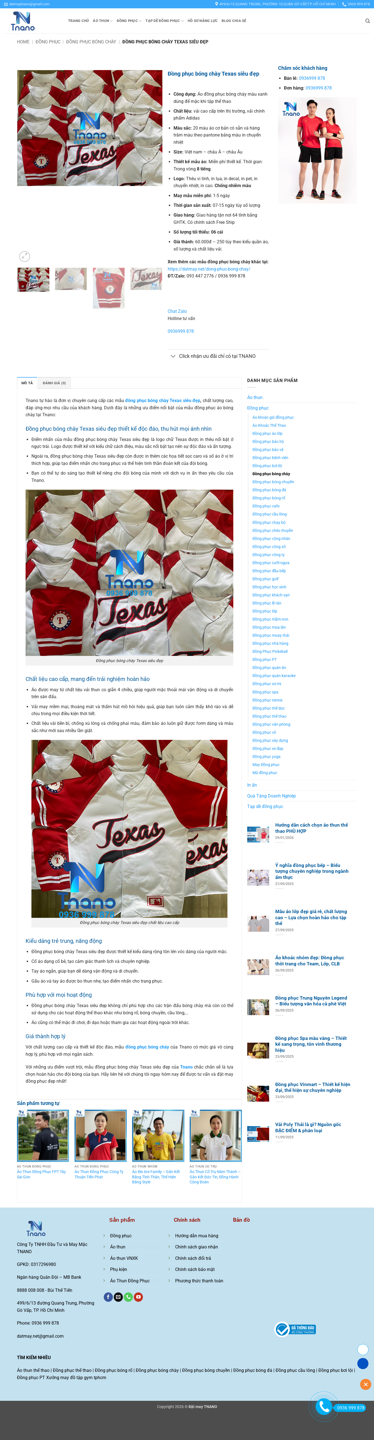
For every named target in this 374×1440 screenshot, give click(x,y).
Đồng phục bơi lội (267, 466)
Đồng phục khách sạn (271, 595)
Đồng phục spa (265, 692)
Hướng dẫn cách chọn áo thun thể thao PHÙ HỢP (311, 828)
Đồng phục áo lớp (267, 433)
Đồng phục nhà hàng (270, 643)
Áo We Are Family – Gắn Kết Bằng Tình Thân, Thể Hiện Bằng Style (156, 1176)
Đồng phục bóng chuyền (273, 482)
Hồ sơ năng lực (203, 21)
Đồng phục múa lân (269, 627)
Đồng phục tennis (267, 700)
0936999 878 (181, 331)
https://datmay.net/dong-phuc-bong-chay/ (209, 269)
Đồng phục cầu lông (269, 514)
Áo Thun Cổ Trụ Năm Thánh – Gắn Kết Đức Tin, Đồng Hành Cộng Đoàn (215, 1176)
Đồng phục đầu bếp (269, 571)
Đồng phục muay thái (270, 635)
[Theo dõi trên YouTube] (138, 1297)
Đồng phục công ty (268, 554)
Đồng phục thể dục (268, 708)
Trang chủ (78, 21)
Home (23, 41)
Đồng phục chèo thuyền (272, 530)
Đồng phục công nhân (271, 538)
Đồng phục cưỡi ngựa (270, 563)
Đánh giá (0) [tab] (54, 383)
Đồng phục (129, 21)
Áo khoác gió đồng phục (273, 417)
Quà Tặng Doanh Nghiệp (271, 796)
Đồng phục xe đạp (267, 748)
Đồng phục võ (264, 732)
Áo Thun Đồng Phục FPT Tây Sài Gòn (41, 1174)
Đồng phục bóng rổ (268, 498)
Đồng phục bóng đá (269, 490)
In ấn (252, 785)
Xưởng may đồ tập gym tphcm (76, 1377)
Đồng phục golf (265, 579)
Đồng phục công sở (269, 546)
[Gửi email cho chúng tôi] (118, 1297)
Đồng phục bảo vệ (267, 449)
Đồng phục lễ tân (266, 603)
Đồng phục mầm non (270, 619)
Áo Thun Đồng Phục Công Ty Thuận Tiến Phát (99, 1174)
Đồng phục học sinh (269, 587)
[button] (26, 4)
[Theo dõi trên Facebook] (108, 1297)
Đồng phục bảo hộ (268, 441)
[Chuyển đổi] (173, 357)
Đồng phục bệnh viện (270, 457)
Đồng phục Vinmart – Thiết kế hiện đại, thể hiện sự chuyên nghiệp (312, 1087)
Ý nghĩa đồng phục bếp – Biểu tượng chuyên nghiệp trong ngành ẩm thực (312, 871)
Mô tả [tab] (27, 383)
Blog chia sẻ (234, 21)
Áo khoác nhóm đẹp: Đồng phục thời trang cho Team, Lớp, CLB (309, 960)
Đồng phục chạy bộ (269, 522)
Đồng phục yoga (266, 756)
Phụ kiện (118, 1269)
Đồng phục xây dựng (270, 740)
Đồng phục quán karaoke (274, 675)
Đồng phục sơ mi (266, 683)
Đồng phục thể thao (269, 716)
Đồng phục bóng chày (91, 41)
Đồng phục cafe (265, 506)
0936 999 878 (349, 1408)
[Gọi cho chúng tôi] (128, 1297)
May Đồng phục (265, 764)
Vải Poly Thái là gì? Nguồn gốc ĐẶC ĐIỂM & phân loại (308, 1127)
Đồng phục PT (264, 659)
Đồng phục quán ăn (269, 667)
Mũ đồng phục (264, 772)
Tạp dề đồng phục (164, 21)
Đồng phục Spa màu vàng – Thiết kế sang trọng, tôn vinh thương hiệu (311, 1044)
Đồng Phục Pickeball (270, 651)
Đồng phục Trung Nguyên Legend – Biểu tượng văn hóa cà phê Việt (311, 1001)
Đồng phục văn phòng (271, 724)
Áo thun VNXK (124, 1258)
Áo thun (103, 21)
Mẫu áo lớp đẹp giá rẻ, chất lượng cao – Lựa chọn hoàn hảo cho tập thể (311, 917)
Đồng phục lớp (264, 611)
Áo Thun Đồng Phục (130, 1280)
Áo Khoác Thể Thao (269, 425)
